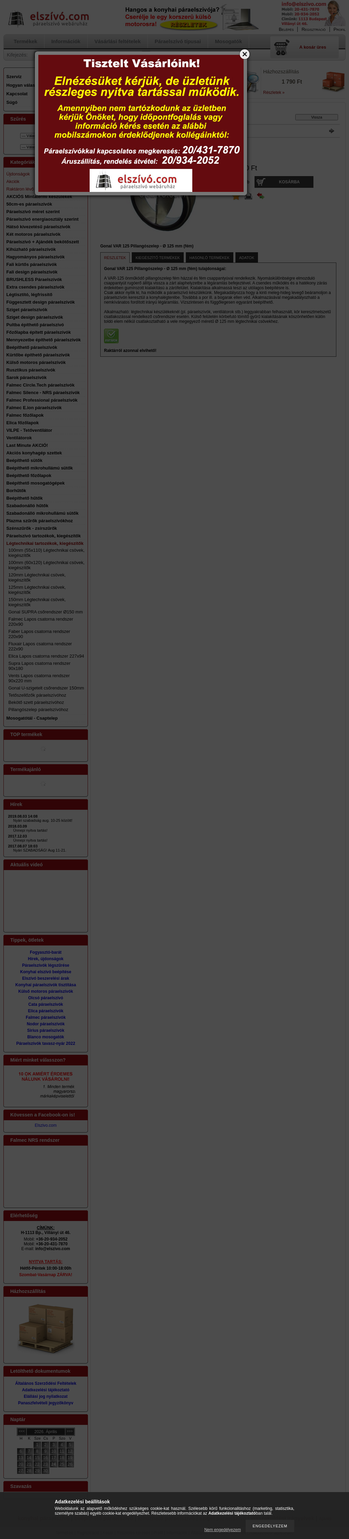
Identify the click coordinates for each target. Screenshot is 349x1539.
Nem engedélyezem (222, 1529)
